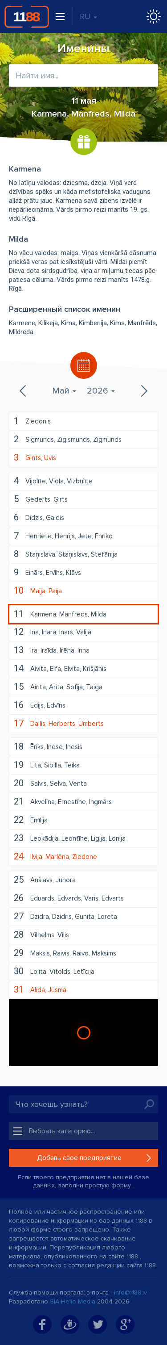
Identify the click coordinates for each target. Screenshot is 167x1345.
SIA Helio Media (72, 1301)
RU (88, 16)
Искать (149, 1104)
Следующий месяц (143, 391)
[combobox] (83, 75)
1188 (26, 16)
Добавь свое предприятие (79, 1157)
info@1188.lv (130, 1292)
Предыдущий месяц (24, 391)
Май (64, 390)
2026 (101, 390)
